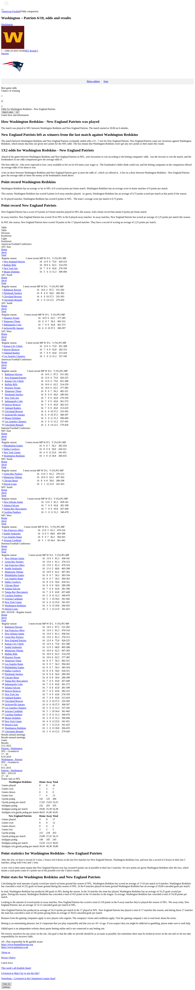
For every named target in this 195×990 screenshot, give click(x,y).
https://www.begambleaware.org (17, 944)
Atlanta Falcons (11, 505)
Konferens (6, 235)
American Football (11, 11)
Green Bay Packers (13, 474)
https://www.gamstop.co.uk (14, 947)
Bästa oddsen (93, 81)
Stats (105, 81)
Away (4, 252)
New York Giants (12, 452)
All (17, 112)
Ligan (4, 238)
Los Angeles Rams (13, 537)
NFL (31, 50)
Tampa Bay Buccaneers (15, 508)
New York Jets (11, 268)
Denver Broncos (11, 349)
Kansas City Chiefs (13, 346)
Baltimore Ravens (12, 290)
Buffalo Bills (10, 265)
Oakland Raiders (12, 353)
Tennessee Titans (12, 321)
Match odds (7, 112)
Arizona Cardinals (12, 540)
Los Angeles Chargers (14, 356)
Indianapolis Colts (12, 324)
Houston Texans (11, 318)
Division (5, 233)
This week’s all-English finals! (16, 968)
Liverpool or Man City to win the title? (20, 973)
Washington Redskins (14, 455)
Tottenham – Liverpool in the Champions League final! (28, 978)
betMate (6, 987)
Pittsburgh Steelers (13, 293)
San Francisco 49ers (13, 530)
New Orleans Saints (13, 502)
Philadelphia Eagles (13, 445)
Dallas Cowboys (12, 449)
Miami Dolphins (12, 271)
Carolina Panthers (12, 512)
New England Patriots (14, 261)
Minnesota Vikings (13, 477)
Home (4, 249)
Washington (97, 36)
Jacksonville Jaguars (14, 328)
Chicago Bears (11, 480)
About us (5, 952)
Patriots (97, 65)
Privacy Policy (8, 957)
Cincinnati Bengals (13, 300)
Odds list (6, 984)
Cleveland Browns (13, 296)
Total (3, 255)
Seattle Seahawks (12, 533)
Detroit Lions (10, 484)
